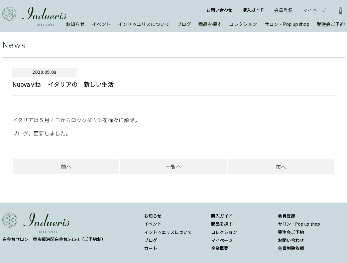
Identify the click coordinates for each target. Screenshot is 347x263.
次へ (280, 167)
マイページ (314, 10)
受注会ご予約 (331, 24)
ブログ (184, 24)
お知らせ (75, 24)
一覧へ (173, 167)
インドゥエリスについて (143, 24)
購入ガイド (253, 10)
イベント (101, 24)
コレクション (243, 24)
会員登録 (283, 10)
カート (150, 248)
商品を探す (210, 24)
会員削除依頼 (291, 248)
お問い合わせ (219, 10)
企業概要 (219, 248)
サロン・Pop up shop (286, 24)
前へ (66, 167)
